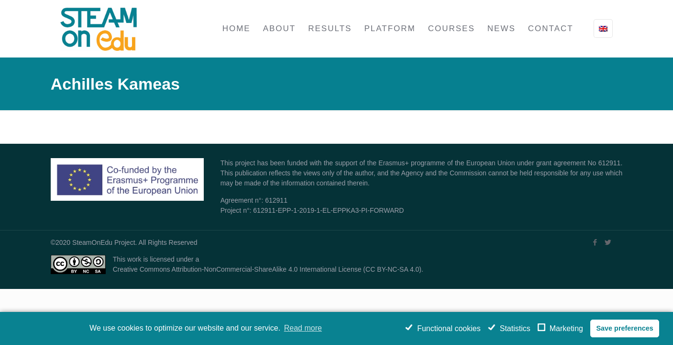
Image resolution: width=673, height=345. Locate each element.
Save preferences (624, 328)
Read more (303, 328)
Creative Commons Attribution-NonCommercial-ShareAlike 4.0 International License (237, 269)
